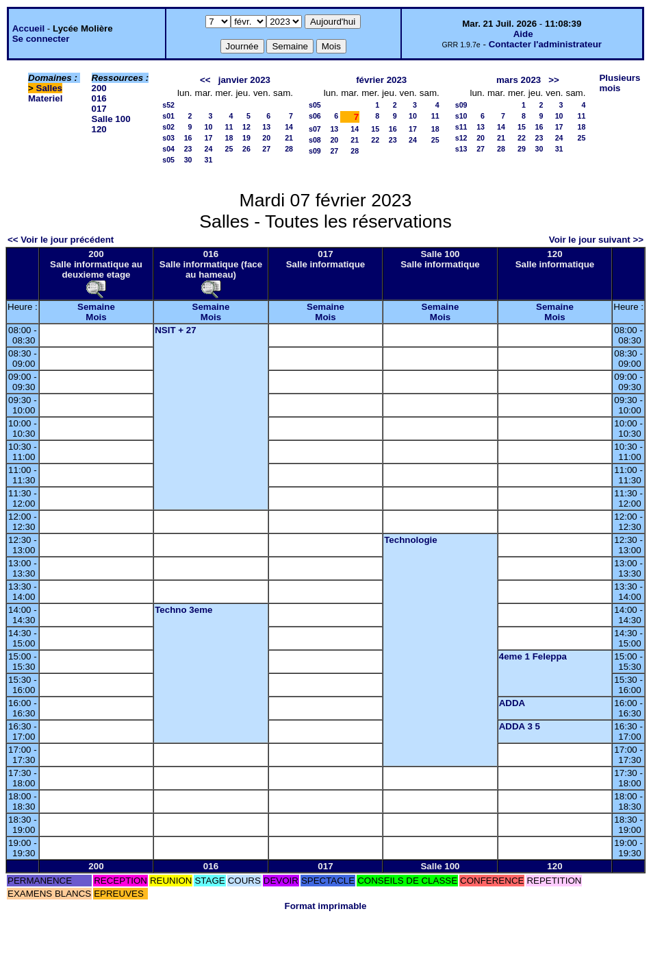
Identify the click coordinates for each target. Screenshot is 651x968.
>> (553, 80)
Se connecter (41, 39)
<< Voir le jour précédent (61, 239)
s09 (315, 151)
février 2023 (381, 80)
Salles (49, 88)
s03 (168, 138)
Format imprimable (326, 906)
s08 (315, 140)
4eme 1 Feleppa (533, 656)
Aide (523, 34)
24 (209, 149)
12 (246, 127)
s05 (168, 160)
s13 (461, 149)
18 (229, 138)
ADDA (512, 703)
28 (289, 149)
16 (188, 138)
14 (289, 127)
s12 (461, 138)
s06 (315, 116)
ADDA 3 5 (519, 726)
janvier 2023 (244, 80)
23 (188, 149)
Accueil (28, 28)
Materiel (45, 98)
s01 (168, 116)
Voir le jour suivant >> (596, 239)
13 (266, 127)
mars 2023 (518, 80)
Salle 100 (111, 119)
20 (266, 138)
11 (229, 127)
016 (99, 98)
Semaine (96, 307)
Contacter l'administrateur (545, 44)
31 (209, 160)
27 (266, 149)
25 (229, 149)
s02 (168, 127)
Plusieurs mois (619, 83)
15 (375, 129)
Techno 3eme (183, 610)
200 (99, 88)
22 (375, 140)
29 (522, 149)
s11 (461, 127)
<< (205, 80)
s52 (168, 105)
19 (246, 138)
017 (99, 109)
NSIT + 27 (175, 330)
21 (289, 138)
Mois (96, 317)
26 (246, 149)
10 (209, 127)
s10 (461, 116)
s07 (315, 129)
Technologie (410, 540)
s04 (168, 149)
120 (99, 129)
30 (188, 160)
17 (209, 138)
